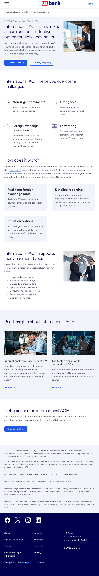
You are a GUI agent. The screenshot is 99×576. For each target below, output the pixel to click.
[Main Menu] (6, 4)
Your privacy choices (16, 562)
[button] (90, 3)
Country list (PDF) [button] (42, 62)
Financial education (13, 539)
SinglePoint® (15, 170)
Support (8, 533)
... (46, 12)
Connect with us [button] (16, 62)
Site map (38, 539)
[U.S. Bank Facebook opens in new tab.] (7, 520)
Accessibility (40, 546)
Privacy (37, 552)
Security (38, 533)
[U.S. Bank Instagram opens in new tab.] (28, 520)
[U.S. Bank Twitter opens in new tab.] (17, 520)
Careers (8, 546)
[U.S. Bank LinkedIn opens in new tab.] (38, 520)
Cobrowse (39, 562)
